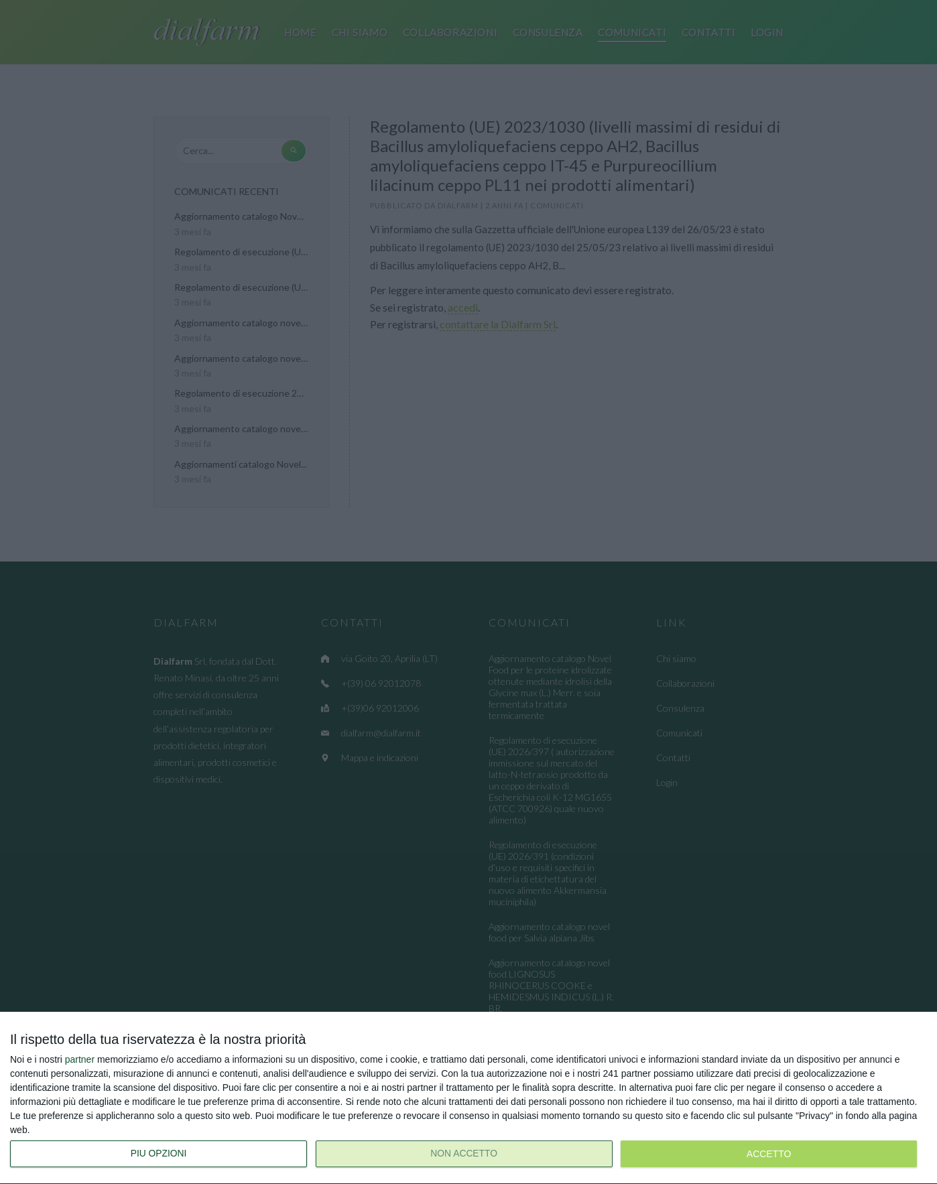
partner (80, 1059)
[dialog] (468, 1098)
